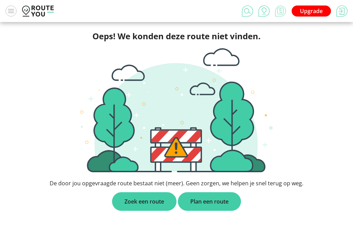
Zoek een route (144, 201)
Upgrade (311, 11)
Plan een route (209, 201)
